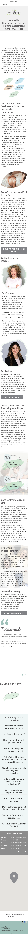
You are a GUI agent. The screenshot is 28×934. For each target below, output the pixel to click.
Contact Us (11, 695)
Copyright (3, 930)
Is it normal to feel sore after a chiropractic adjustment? (14, 781)
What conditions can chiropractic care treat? (14, 726)
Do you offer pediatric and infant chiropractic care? (14, 808)
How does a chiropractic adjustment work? (14, 741)
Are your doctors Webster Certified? (14, 825)
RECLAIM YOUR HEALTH (14, 613)
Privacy (10, 930)
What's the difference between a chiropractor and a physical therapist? (14, 759)
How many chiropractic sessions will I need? (14, 749)
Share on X (22, 922)
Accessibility (15, 930)
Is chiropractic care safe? (14, 734)
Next (25, 675)
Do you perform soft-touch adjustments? (14, 816)
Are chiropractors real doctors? (14, 799)
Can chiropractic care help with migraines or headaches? (14, 770)
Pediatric (13, 485)
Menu (4, 5)
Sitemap (21, 930)
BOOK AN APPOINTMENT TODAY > (14, 250)
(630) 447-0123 (14, 1)
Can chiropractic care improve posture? (14, 791)
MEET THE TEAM (12, 397)
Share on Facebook (24, 922)
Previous (22, 675)
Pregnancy (13, 463)
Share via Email (26, 922)
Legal (7, 930)
